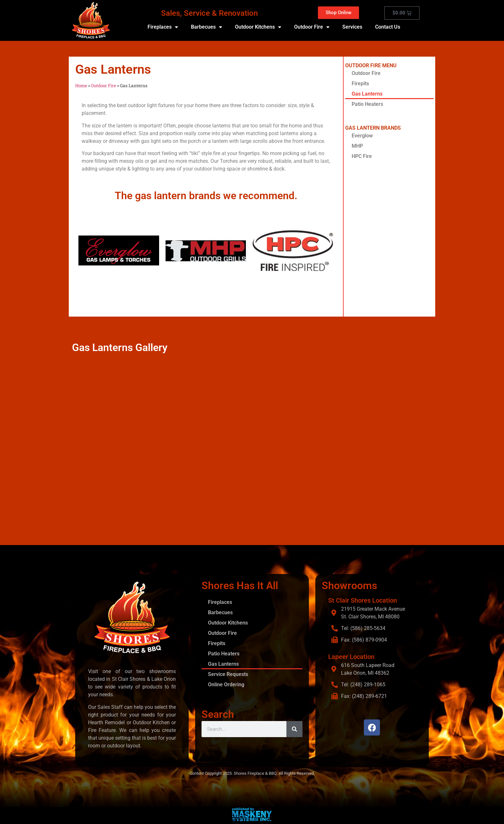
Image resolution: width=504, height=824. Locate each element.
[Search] (294, 729)
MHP (357, 146)
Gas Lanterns (367, 94)
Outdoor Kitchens (258, 27)
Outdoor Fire (311, 27)
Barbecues (206, 27)
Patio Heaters (367, 104)
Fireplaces (163, 27)
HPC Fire (362, 156)
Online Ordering (226, 684)
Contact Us (387, 27)
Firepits (360, 83)
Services (352, 27)
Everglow (362, 136)
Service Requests (228, 674)
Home (81, 85)
